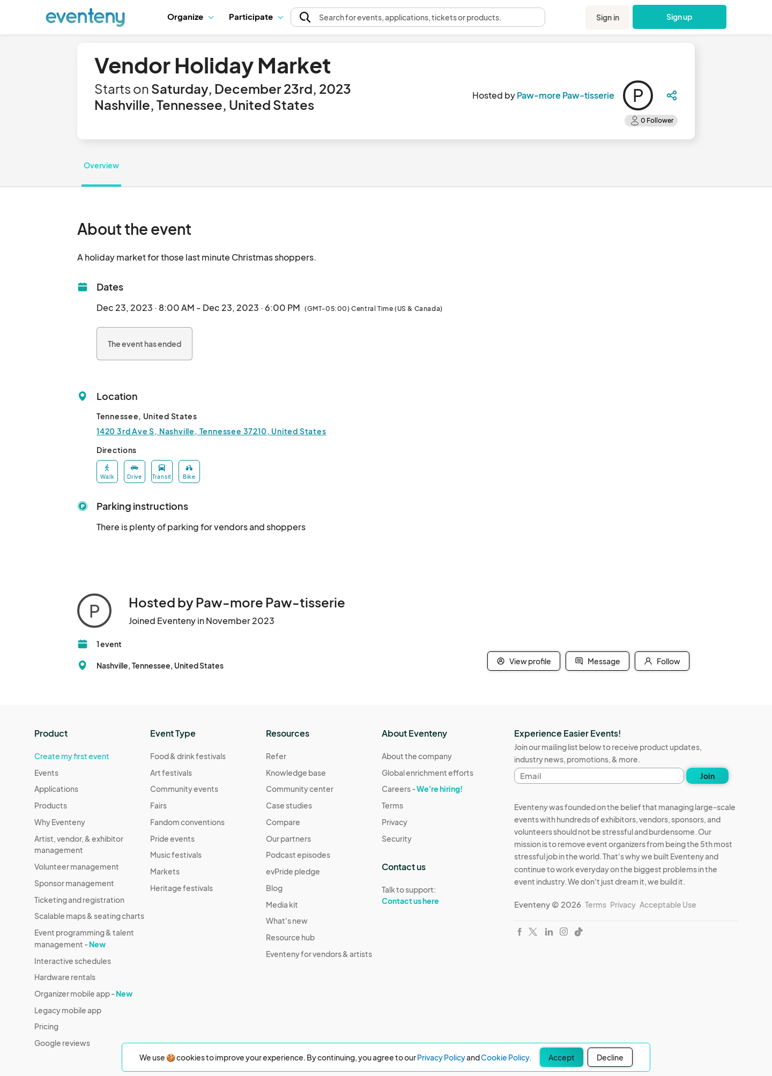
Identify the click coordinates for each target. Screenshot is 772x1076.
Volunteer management (76, 866)
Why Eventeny (59, 822)
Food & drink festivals (188, 756)
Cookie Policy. (506, 1057)
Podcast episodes (298, 854)
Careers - (422, 788)
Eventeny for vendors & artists (319, 954)
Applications (56, 788)
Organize (190, 16)
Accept (561, 1057)
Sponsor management (74, 883)
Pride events (172, 838)
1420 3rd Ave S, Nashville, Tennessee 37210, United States (211, 431)
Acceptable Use (668, 904)
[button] (190, 17)
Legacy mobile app (67, 1010)
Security (397, 838)
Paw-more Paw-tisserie (565, 95)
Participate (256, 16)
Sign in (607, 17)
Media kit (282, 904)
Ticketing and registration (79, 899)
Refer (276, 756)
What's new (287, 920)
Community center (299, 788)
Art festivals (171, 772)
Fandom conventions (187, 822)
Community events (184, 788)
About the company (417, 756)
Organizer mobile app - (83, 993)
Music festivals (176, 854)
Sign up (679, 16)
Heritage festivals (181, 888)
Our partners (288, 838)
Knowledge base (296, 772)
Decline (610, 1057)
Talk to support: (427, 895)
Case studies (289, 805)
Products (50, 805)
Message (597, 661)
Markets (165, 871)
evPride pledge (293, 871)
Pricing (46, 1026)
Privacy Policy (441, 1057)
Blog (274, 888)
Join (707, 776)
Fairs (158, 805)
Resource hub (290, 937)
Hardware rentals (64, 977)
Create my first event (71, 756)
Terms (392, 805)
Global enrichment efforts (427, 772)
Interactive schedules (72, 961)
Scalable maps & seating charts (89, 916)
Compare (283, 822)
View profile (523, 661)
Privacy (394, 822)
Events (46, 772)
